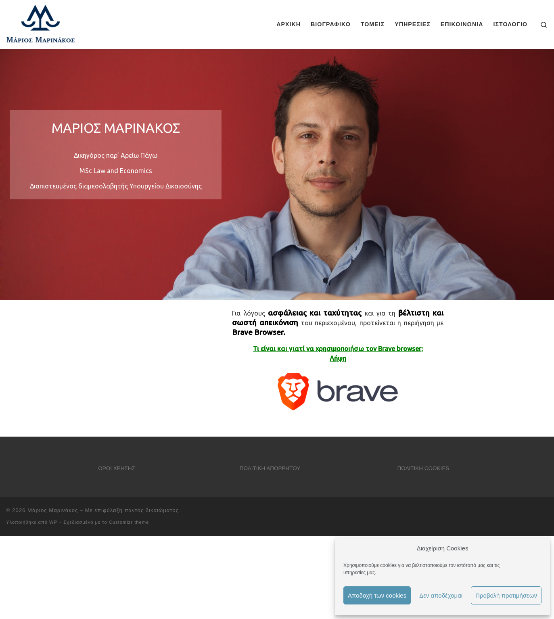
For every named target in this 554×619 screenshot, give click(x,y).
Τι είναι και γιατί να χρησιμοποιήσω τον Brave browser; (338, 348)
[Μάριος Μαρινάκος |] (40, 23)
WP (53, 522)
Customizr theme (129, 522)
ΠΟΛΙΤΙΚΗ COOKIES (423, 468)
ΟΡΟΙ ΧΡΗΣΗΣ (116, 468)
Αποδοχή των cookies (377, 595)
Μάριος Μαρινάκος (52, 510)
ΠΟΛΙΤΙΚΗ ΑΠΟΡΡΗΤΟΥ (270, 468)
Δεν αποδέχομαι (440, 595)
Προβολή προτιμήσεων (506, 595)
